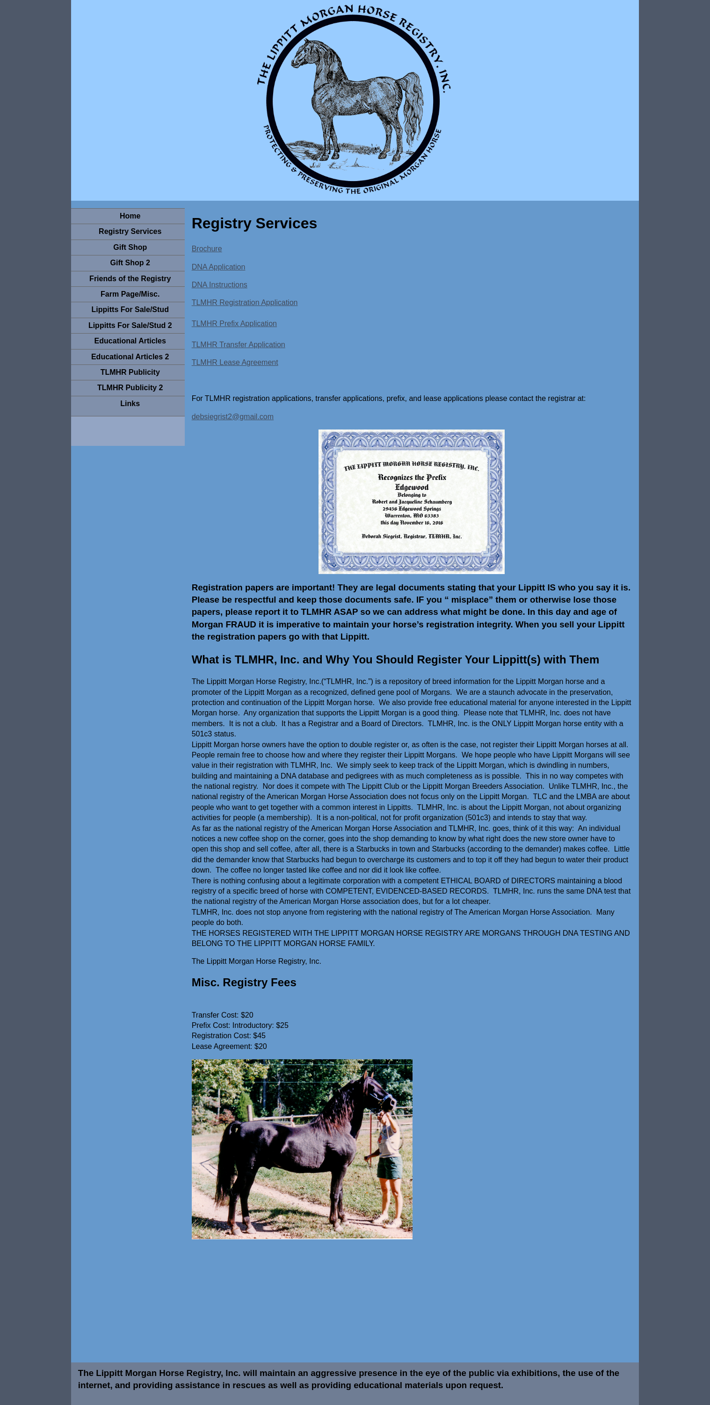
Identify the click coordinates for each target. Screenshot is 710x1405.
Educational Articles (130, 341)
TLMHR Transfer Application (238, 345)
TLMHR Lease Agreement (235, 362)
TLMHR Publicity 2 (130, 388)
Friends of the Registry (130, 279)
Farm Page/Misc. (130, 294)
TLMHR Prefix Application (234, 324)
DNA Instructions (219, 285)
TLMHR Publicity (130, 372)
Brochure (207, 249)
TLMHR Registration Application (245, 302)
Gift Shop (130, 247)
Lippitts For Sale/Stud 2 (130, 325)
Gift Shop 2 (130, 263)
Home (130, 216)
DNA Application (219, 267)
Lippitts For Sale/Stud (130, 309)
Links (130, 404)
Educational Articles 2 (130, 357)
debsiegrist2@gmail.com (233, 417)
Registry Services (130, 231)
